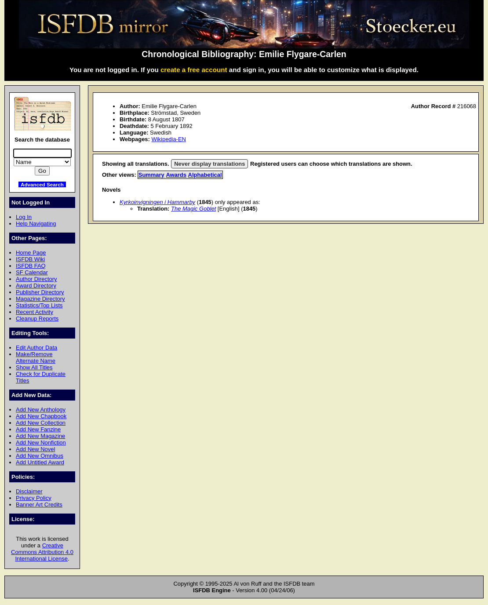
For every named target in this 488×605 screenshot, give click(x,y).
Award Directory (36, 285)
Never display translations (209, 163)
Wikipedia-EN (168, 139)
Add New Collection (41, 422)
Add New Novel (35, 449)
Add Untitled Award (40, 462)
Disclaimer (29, 491)
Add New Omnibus (39, 455)
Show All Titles (34, 367)
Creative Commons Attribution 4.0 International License (42, 552)
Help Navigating (36, 223)
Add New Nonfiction (41, 442)
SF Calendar (32, 272)
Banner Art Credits (39, 504)
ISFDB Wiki (30, 259)
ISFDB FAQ (31, 265)
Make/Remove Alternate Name (35, 357)
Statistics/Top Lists (39, 305)
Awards (176, 174)
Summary (151, 174)
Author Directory (36, 279)
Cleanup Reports (37, 318)
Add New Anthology (41, 409)
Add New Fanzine (38, 429)
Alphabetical (205, 174)
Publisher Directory (40, 292)
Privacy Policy (33, 498)
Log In (24, 217)
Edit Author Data (36, 347)
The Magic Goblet (193, 208)
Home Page (31, 252)
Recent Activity (34, 312)
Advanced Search (42, 184)
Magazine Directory (40, 298)
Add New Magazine (40, 436)
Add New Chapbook (41, 416)
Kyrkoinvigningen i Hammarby (157, 202)
